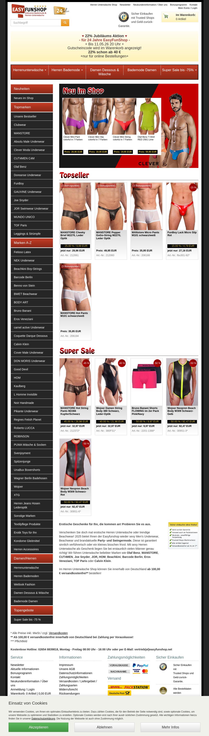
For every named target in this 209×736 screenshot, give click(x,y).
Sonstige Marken (24, 515)
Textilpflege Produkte (27, 524)
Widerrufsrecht (68, 689)
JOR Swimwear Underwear (31, 208)
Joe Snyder (21, 200)
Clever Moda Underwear (29, 150)
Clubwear (20, 124)
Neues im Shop (23, 98)
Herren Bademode (67, 70)
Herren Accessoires (26, 549)
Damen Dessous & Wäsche (104, 72)
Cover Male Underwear (28, 352)
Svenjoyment (22, 453)
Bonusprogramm (178, 4)
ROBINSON (21, 436)
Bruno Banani (22, 310)
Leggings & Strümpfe (27, 233)
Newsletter (125, 4)
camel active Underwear (29, 327)
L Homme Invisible (25, 394)
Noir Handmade (24, 402)
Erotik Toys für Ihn (25, 532)
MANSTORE (22, 133)
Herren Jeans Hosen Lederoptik (27, 505)
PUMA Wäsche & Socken (30, 444)
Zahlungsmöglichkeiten (73, 677)
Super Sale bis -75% (179, 70)
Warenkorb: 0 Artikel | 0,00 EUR (31, 693)
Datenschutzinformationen (75, 673)
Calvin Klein (21, 344)
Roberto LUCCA (24, 428)
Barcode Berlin (23, 277)
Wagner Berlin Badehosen (30, 478)
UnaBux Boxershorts (27, 469)
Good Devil (21, 369)
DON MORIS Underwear (29, 361)
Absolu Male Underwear (29, 141)
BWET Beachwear (25, 294)
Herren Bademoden (26, 576)
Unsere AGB (67, 669)
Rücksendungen (69, 693)
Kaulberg (19, 386)
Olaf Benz (20, 166)
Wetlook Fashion (24, 584)
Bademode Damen (142, 70)
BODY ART (21, 302)
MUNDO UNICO (24, 217)
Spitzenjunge (22, 461)
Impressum (66, 665)
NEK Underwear (24, 260)
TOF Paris (20, 225)
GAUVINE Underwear (27, 191)
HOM (17, 377)
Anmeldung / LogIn (23, 689)
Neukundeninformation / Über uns (150, 4)
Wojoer (18, 486)
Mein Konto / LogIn (187, 8)
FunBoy (19, 183)
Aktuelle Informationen (25, 669)
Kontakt (193, 4)
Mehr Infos (170, 727)
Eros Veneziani (23, 319)
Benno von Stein (24, 285)
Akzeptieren (38, 727)
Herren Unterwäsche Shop (103, 4)
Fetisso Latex (22, 252)
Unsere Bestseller (25, 116)
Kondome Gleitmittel (27, 541)
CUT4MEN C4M (24, 158)
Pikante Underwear (26, 411)
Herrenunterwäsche (29, 70)
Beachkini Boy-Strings (28, 268)
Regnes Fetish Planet (27, 419)
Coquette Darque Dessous (31, 335)
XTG (17, 495)
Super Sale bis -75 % (27, 619)
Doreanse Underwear (27, 175)
